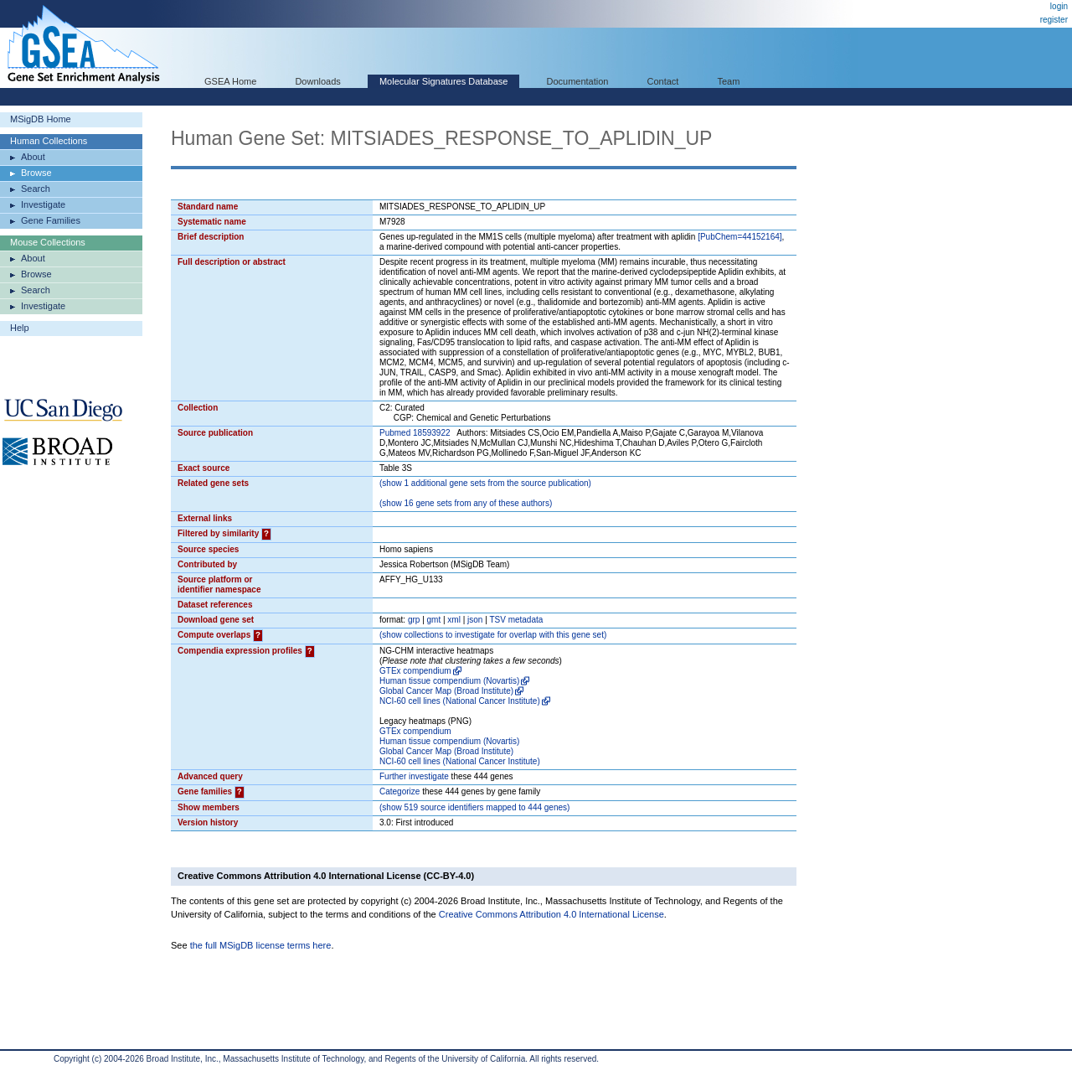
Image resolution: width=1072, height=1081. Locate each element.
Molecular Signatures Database (443, 81)
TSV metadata (516, 619)
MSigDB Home (40, 119)
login (1059, 6)
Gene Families (50, 220)
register (1054, 19)
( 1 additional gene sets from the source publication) (485, 483)
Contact (663, 81)
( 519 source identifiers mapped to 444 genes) (474, 807)
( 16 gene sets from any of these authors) (465, 503)
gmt (434, 619)
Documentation (577, 81)
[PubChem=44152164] (739, 236)
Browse (36, 173)
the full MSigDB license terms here (261, 945)
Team (729, 81)
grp (414, 619)
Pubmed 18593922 (415, 432)
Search (35, 189)
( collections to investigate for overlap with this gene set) (492, 634)
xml (454, 619)
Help (19, 328)
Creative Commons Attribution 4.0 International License (551, 914)
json (474, 619)
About (33, 157)
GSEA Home (230, 81)
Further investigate (414, 776)
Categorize (399, 791)
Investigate (43, 204)
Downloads (317, 81)
